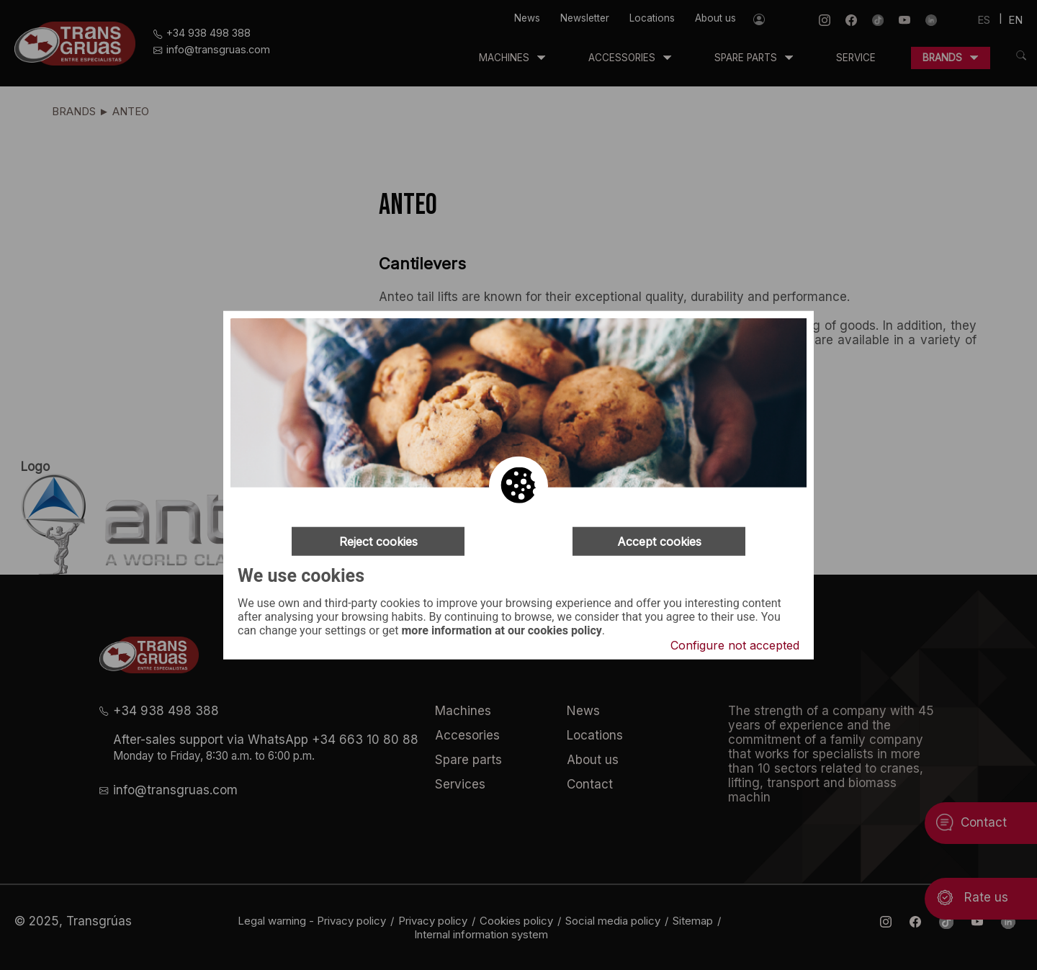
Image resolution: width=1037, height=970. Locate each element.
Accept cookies (659, 541)
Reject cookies (378, 541)
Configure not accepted (734, 645)
